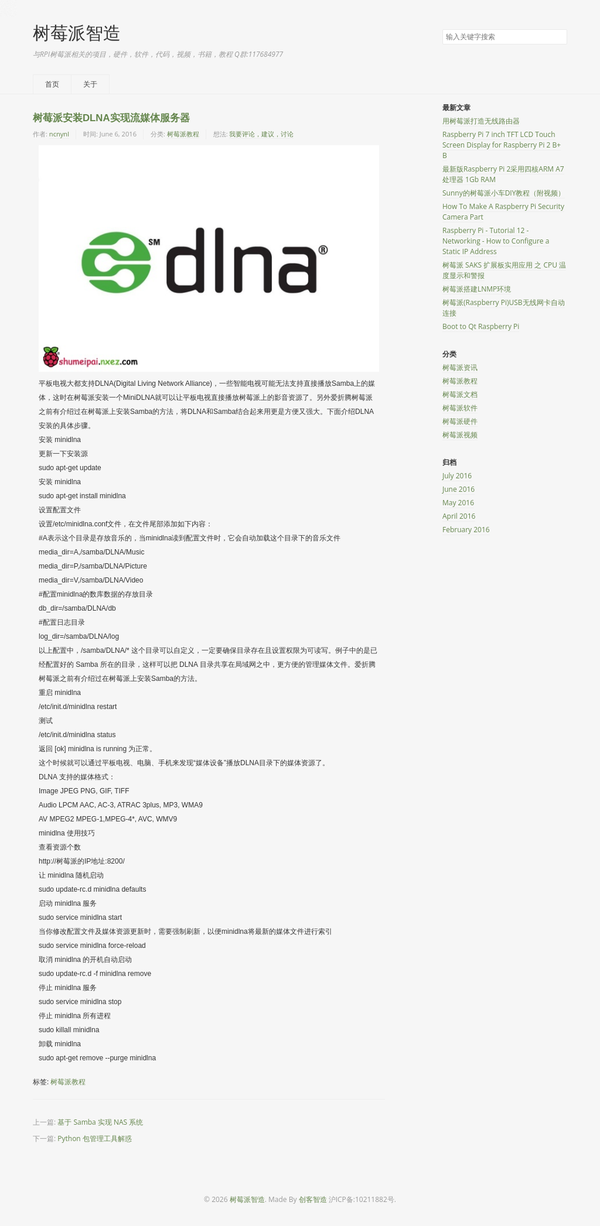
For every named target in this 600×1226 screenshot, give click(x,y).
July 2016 (457, 476)
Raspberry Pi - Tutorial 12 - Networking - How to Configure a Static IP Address (495, 240)
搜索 (558, 37)
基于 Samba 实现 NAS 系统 (100, 1122)
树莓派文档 (460, 394)
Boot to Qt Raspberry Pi (480, 326)
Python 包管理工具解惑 (94, 1138)
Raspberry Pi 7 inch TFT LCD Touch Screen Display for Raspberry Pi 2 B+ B (501, 144)
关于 (90, 84)
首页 (52, 84)
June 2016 (458, 489)
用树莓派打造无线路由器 (481, 121)
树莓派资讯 (460, 367)
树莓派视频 (460, 435)
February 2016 (466, 530)
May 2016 (458, 503)
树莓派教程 (183, 133)
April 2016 (458, 516)
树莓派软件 (460, 408)
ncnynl (59, 133)
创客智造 (313, 1199)
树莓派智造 (77, 32)
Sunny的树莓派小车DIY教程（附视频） (503, 193)
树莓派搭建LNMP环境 (476, 289)
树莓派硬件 (460, 421)
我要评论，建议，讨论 (261, 133)
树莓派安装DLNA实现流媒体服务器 (111, 118)
